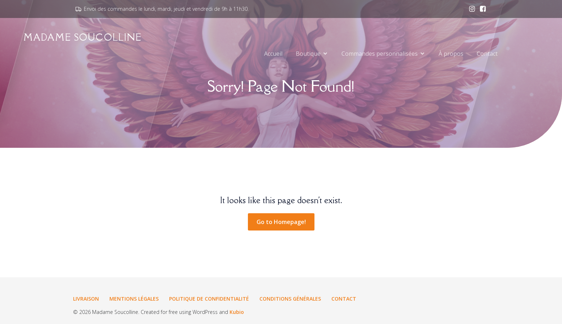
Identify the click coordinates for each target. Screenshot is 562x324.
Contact (487, 54)
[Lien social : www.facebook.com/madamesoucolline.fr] (481, 9)
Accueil (273, 54)
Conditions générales (290, 298)
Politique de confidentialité (209, 298)
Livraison (86, 298)
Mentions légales (134, 298)
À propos (451, 54)
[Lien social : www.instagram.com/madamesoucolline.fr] (470, 9)
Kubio (237, 312)
